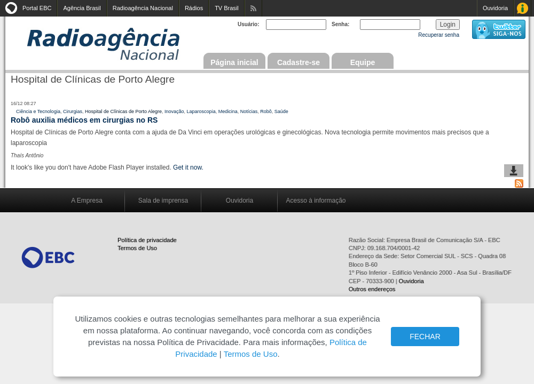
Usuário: (249, 24)
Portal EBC (36, 8)
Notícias (249, 111)
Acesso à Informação (522, 8)
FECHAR (425, 336)
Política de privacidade (147, 240)
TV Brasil (227, 8)
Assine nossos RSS (253, 8)
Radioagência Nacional (143, 8)
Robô (266, 111)
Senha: (340, 24)
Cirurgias (72, 111)
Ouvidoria (495, 8)
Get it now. (188, 167)
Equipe (362, 62)
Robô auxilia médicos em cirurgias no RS (84, 120)
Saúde (281, 111)
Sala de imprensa (163, 200)
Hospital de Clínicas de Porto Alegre (123, 111)
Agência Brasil (81, 8)
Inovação (174, 111)
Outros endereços (372, 289)
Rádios (194, 8)
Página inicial (234, 62)
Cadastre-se (298, 62)
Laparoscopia (201, 111)
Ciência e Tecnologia (38, 111)
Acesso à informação (315, 200)
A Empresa (87, 200)
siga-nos (498, 29)
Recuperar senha (438, 35)
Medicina (228, 111)
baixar (513, 170)
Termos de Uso (137, 248)
